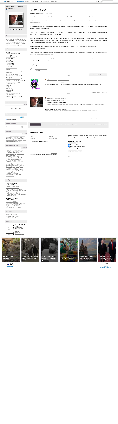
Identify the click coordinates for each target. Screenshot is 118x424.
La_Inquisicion (9, 154)
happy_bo (15, 164)
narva (22, 138)
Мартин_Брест (21, 171)
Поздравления (9, 83)
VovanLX (15, 160)
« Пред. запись (58, 124)
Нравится (95, 74)
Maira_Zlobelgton (10, 155)
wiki (7, 86)
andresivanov (6, 9)
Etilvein (15, 152)
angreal (8, 163)
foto (17, 137)
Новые (105, 124)
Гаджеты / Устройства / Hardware (14, 80)
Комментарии (19, 6)
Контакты (105, 266)
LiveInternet (9, 2)
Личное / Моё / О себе (11, 53)
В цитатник (104, 92)
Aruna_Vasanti (20, 150)
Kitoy (18, 152)
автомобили (16, 39)
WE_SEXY (13, 195)
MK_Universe (9, 190)
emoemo (21, 194)
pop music (11, 140)
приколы (18, 43)
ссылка (62, 81)
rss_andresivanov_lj (11, 217)
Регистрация (21, 1)
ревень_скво (18, 174)
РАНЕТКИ (15, 202)
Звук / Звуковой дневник (12, 93)
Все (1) (25, 104)
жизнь (7, 40)
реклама (23, 43)
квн (13, 40)
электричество (10, 176)
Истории (8, 61)
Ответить (93, 92)
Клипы (7, 85)
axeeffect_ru (9, 202)
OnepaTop (20, 158)
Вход (27, 1)
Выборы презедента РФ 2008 (13, 96)
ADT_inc (12, 150)
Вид (99, 2)
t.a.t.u (15, 140)
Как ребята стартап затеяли (13, 79)
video (10, 141)
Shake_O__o (9, 160)
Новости (8, 58)
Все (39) (24, 133)
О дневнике (9, 64)
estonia (14, 137)
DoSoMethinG (9, 152)
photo (7, 140)
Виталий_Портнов (10, 167)
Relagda (8, 159)
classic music (16, 136)
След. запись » (76, 124)
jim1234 (20, 164)
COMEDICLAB (9, 194)
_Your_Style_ (18, 193)
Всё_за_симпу (9, 192)
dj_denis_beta (9, 164)
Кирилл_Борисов (10, 169)
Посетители (18, 232)
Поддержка (96, 1)
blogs (11, 136)
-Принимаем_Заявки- (11, 203)
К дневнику (67, 124)
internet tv (8, 138)
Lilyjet (14, 154)
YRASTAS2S (9, 161)
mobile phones (17, 138)
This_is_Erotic (17, 207)
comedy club (9, 39)
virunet (14, 141)
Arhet (15, 150)
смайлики (45, 141)
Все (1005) (24, 147)
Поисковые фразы (19, 234)
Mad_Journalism (21, 203)
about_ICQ (8, 204)
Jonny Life (8, 77)
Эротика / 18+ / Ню (11, 74)
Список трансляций (11, 214)
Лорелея (8, 186)
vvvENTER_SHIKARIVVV (19, 190)
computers (22, 136)
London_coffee (20, 154)
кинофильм (18, 40)
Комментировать (35, 124)
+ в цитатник (48, 13)
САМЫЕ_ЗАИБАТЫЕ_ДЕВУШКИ (14, 189)
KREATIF (16, 205)
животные (22, 39)
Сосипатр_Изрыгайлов (12, 173)
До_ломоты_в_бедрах (11, 168)
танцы (11, 45)
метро (7, 42)
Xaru (19, 160)
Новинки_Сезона (10, 172)
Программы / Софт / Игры (12, 71)
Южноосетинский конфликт (13, 75)
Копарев (17, 169)
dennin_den (20, 163)
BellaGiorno (9, 151)
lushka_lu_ (17, 165)
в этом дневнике (11, 119)
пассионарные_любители (12, 188)
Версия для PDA (105, 265)
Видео (7, 55)
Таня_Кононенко (10, 174)
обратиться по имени (63, 80)
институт (11, 40)
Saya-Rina (13, 159)
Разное (8, 66)
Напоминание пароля (53, 138)
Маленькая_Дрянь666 (11, 171)
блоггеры (18, 141)
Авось (44, 1)
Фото (7, 52)
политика (13, 43)
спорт (7, 45)
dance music (9, 137)
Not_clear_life (9, 158)
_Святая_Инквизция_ (18, 161)
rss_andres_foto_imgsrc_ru (12, 216)
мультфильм (17, 42)
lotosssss (12, 165)
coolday (15, 163)
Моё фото (8, 88)
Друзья (12, 6)
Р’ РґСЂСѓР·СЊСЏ (17, 29)
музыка (11, 42)
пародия (8, 43)
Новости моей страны (11, 68)
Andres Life (9, 63)
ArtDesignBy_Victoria (17, 204)
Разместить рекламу (105, 267)
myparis (22, 165)
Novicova (15, 158)
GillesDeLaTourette (52, 80)
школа (14, 45)
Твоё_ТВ (16, 192)
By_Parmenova (10, 205)
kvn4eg (8, 165)
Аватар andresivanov (16, 20)
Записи (7, 6)
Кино (7, 69)
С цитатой (98, 92)
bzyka (11, 163)
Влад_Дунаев (19, 167)
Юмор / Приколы (10, 57)
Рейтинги (36, 1)
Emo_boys (16, 194)
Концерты (8, 90)
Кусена (21, 169)
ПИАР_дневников (10, 193)
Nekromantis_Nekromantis (12, 156)
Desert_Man (19, 151)
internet (20, 137)
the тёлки (20, 140)
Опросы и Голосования (12, 82)
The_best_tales (10, 207)
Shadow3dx (19, 159)
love (12, 138)
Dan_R (14, 151)
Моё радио (9, 97)
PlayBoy (8, 91)
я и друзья (19, 45)
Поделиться (102, 74)
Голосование (9, 94)
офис (22, 42)
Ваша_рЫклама (15, 186)
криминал (23, 40)
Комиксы (8, 72)
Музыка (8, 60)
